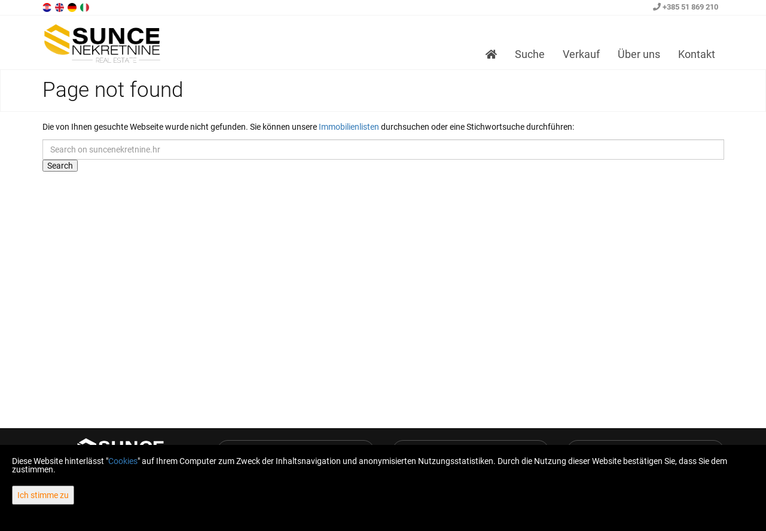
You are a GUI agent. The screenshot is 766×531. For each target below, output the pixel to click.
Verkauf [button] (581, 54)
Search (60, 165)
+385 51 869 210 (685, 6)
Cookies (123, 461)
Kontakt (696, 54)
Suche (530, 54)
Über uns (639, 54)
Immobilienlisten (349, 127)
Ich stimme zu (43, 495)
